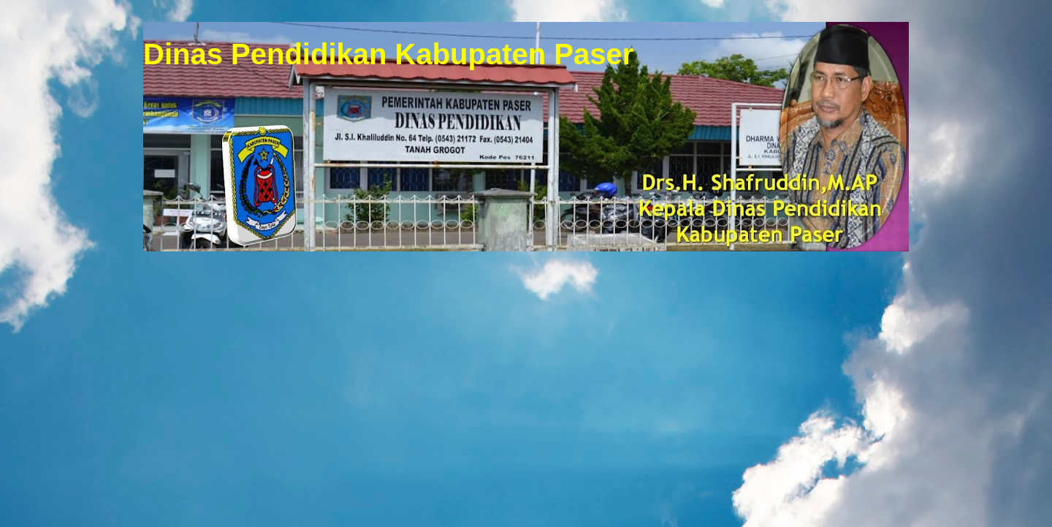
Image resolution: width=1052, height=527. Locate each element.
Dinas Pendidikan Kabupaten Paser (388, 54)
